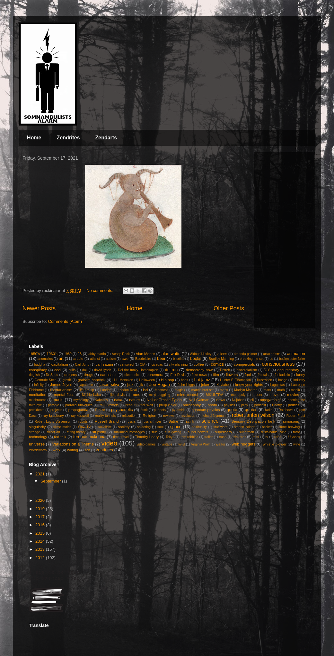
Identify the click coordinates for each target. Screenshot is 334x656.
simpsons (291, 421)
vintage (167, 444)
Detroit (225, 370)
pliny (244, 405)
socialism (104, 427)
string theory (76, 432)
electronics (132, 375)
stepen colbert (245, 427)
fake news (199, 375)
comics (217, 364)
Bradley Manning (221, 359)
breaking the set (252, 359)
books (195, 358)
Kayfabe (222, 385)
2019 (40, 508)
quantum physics (205, 410)
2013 (40, 549)
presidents (36, 410)
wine (296, 444)
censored (127, 364)
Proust (100, 410)
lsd (145, 390)
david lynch (102, 370)
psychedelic (122, 409)
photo (212, 405)
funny (300, 374)
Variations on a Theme (73, 444)
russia (131, 421)
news (220, 400)
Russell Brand (107, 421)
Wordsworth (38, 450)
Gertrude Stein (46, 380)
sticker (267, 427)
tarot (296, 432)
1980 (68, 354)
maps (224, 390)
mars (267, 390)
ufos (277, 437)
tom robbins (189, 437)
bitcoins (178, 359)
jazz (130, 385)
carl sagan (104, 364)
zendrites (104, 449)
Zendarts (106, 137)
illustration (264, 380)
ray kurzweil (80, 415)
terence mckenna (89, 436)
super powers (198, 432)
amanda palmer (245, 354)
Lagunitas (277, 385)
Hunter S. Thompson (235, 380)
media (295, 390)
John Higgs (186, 385)
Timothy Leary (147, 437)
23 (79, 353)
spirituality (199, 427)
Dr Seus (52, 375)
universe (37, 444)
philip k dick (167, 405)
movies (293, 394)
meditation (37, 394)
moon (257, 394)
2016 (40, 524)
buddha (39, 364)
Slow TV (84, 427)
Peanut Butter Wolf (139, 405)
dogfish (34, 375)
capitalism (59, 364)
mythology (81, 400)
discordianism (247, 370)
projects (56, 410)
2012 (40, 557)
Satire (173, 421)
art (61, 358)
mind (136, 394)
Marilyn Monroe (245, 390)
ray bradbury (53, 415)
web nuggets (244, 444)
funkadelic (282, 375)
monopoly (238, 395)
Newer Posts (39, 308)
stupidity (99, 432)
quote (232, 409)
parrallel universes (78, 405)
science (210, 421)
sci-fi (190, 421)
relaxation (129, 415)
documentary (288, 370)
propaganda (78, 410)
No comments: (100, 290)
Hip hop (167, 380)
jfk (141, 385)
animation (296, 353)
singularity (37, 427)
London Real (127, 390)
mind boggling (159, 395)
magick (179, 390)
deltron (171, 369)
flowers (232, 374)
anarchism (271, 353)
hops (184, 380)
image (282, 380)
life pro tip (86, 390)
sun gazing (173, 432)
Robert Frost (295, 415)
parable (53, 405)
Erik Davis (178, 375)
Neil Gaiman (199, 400)
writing (72, 450)
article (78, 358)
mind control (187, 394)
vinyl (181, 444)
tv (267, 437)
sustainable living (273, 432)
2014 (40, 541)
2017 (40, 516)
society (123, 427)
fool (248, 374)
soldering (144, 427)
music (57, 399)
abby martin (97, 354)
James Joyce (61, 384)
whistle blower (274, 444)
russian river (152, 421)
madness (161, 390)
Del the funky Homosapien (138, 370)
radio (268, 410)
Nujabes (238, 400)
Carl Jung (82, 364)
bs (271, 359)
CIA (142, 364)
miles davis (116, 395)
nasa (118, 400)
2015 (40, 533)
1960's (52, 353)
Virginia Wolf (200, 444)
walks (220, 444)
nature (134, 400)
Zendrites (68, 137)
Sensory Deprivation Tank (253, 421)
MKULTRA (215, 394)
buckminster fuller (292, 359)
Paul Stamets (109, 405)
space (175, 426)
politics (294, 405)
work (57, 450)
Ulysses (294, 437)
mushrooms (37, 400)
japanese (86, 385)
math (281, 390)
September (51, 481)
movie (274, 394)
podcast (260, 405)
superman (246, 432)
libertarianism (61, 390)
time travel (120, 437)
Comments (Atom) (65, 321)
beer (161, 358)
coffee (199, 364)
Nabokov (101, 400)
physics (229, 405)
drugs (88, 374)
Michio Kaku (91, 395)
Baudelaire (143, 359)
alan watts (171, 353)
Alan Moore (145, 353)
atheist (95, 359)
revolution (188, 415)
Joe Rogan (159, 384)
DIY (267, 370)
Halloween (147, 380)
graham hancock (92, 380)
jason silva (109, 384)
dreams (70, 374)
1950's (34, 353)
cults (72, 370)
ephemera (154, 374)
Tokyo (170, 437)
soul (160, 427)
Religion (149, 415)
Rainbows (285, 410)
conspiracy (38, 370)
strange (34, 432)
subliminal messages (129, 432)
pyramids (178, 410)
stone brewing (289, 427)
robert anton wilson (253, 415)
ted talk (60, 437)
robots (83, 421)
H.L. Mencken (122, 380)
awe (125, 358)
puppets (160, 410)
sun (154, 432)
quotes (251, 409)
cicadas (157, 364)
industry (299, 380)
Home (34, 137)
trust (256, 437)
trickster (239, 437)
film (216, 374)
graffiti (67, 380)
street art (53, 432)
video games (145, 444)
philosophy (192, 405)
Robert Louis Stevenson (52, 421)
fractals (263, 375)
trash (222, 437)
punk (144, 410)
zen (87, 450)
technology (38, 437)
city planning (178, 364)
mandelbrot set (202, 390)
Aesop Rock (121, 354)
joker (205, 384)
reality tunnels (105, 415)
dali (84, 370)
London (105, 390)
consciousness (278, 364)
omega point (270, 400)
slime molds (62, 427)
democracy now (199, 370)
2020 (40, 500)
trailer (208, 437)
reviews (168, 415)
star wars (220, 427)
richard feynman (213, 415)
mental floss (64, 394)
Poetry (277, 405)
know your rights (249, 384)
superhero (223, 432)
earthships (109, 374)
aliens (222, 353)
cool (57, 370)
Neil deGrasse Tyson (164, 400)
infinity (38, 385)
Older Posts (229, 308)
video (109, 443)
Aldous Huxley (200, 354)
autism (111, 359)
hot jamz (202, 379)
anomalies (45, 359)
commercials (244, 364)
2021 (40, 474)
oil (252, 400)
